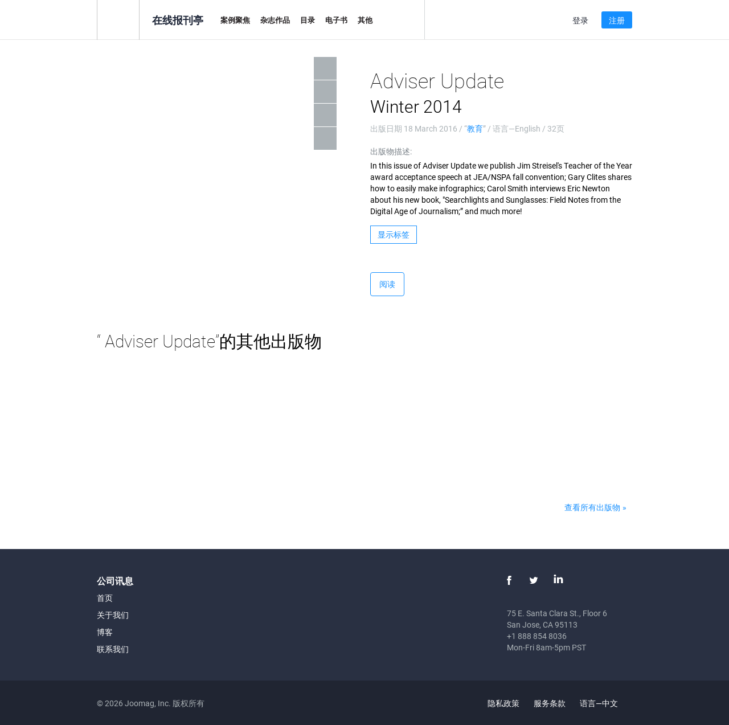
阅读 (387, 283)
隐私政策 (503, 703)
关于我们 (113, 614)
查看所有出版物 (592, 507)
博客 (105, 631)
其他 (365, 20)
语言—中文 (605, 703)
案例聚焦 (235, 20)
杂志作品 (275, 20)
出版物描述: (391, 151)
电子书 (336, 20)
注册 (617, 20)
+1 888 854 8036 (537, 635)
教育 (475, 128)
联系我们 (113, 649)
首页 (105, 597)
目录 (307, 20)
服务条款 (550, 703)
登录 (580, 20)
